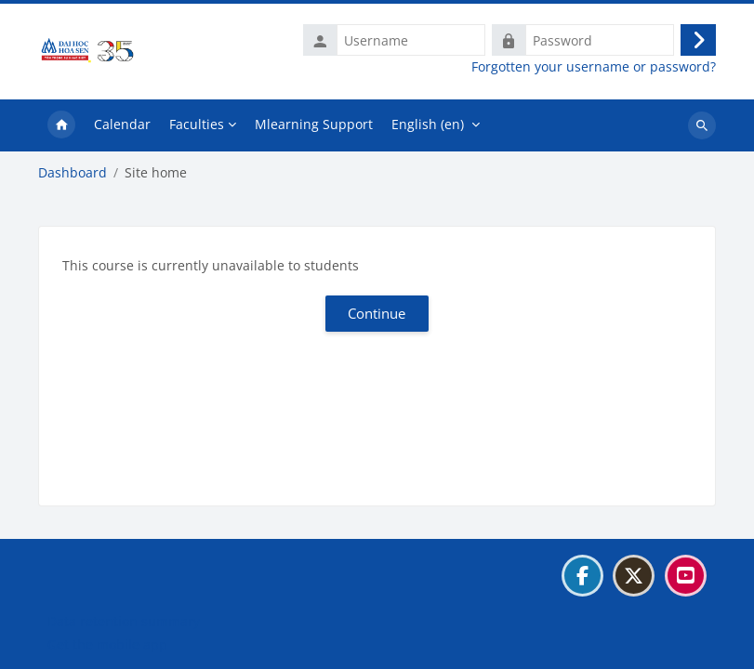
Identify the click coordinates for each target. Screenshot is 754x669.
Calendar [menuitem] (122, 124)
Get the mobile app (107, 644)
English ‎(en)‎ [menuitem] (427, 124)
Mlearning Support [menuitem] (314, 124)
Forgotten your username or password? (593, 67)
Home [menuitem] (61, 125)
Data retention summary (123, 621)
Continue (376, 313)
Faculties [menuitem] (196, 124)
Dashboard (72, 172)
